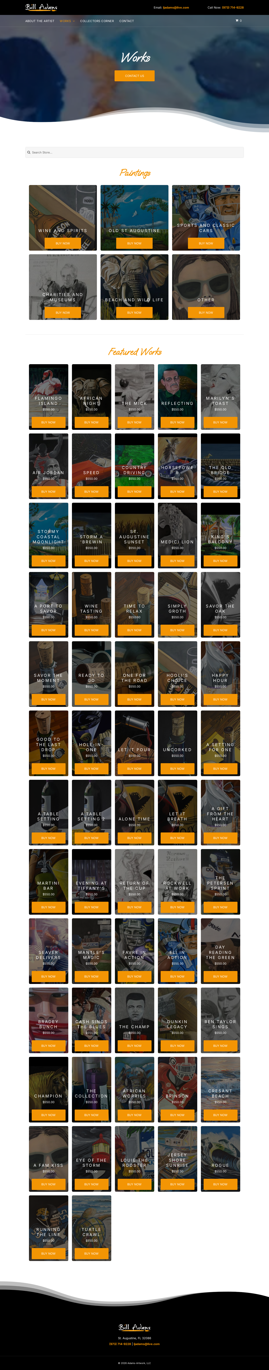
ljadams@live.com (176, 7)
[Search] (134, 152)
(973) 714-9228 (233, 7)
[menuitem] (42, 21)
